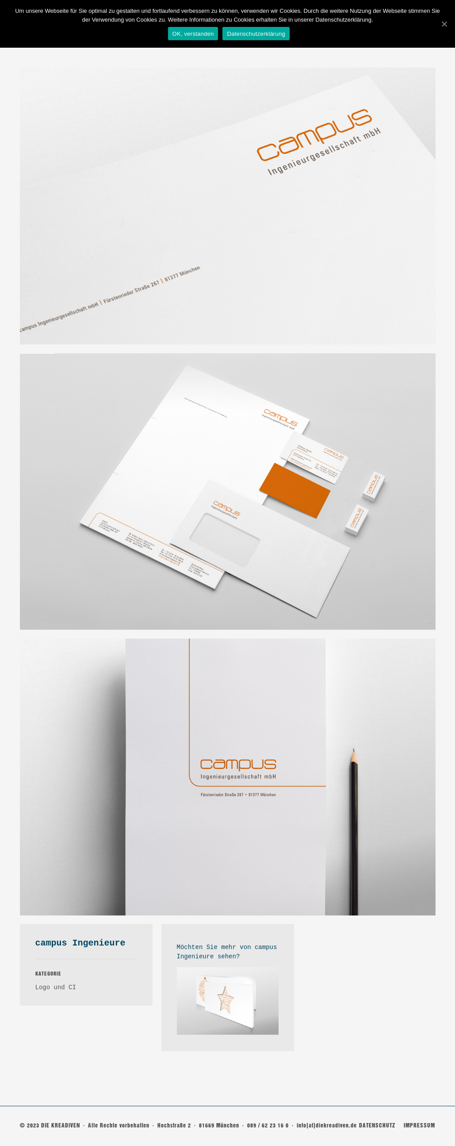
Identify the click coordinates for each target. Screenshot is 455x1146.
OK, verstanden (194, 33)
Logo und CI (55, 987)
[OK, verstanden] (444, 23)
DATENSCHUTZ (377, 1125)
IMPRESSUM (419, 1125)
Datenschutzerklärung (257, 33)
